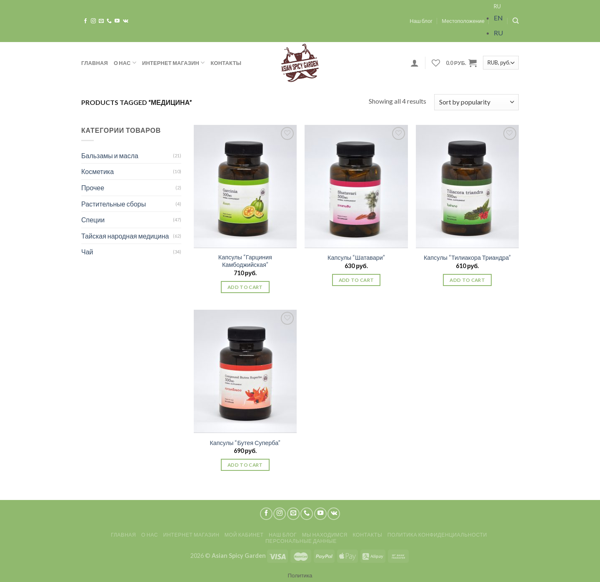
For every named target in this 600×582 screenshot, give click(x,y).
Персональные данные (301, 541)
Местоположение (463, 20)
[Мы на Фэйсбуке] (85, 21)
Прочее (92, 188)
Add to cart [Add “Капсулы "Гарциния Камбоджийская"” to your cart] (245, 287)
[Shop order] (476, 102)
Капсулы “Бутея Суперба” (245, 442)
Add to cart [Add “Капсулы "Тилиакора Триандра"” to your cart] (467, 280)
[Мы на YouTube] (117, 21)
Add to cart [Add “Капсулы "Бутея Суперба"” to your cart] (245, 465)
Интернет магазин (173, 63)
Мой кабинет (244, 535)
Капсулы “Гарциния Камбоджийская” (245, 261)
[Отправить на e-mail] (101, 21)
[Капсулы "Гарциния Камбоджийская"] (245, 186)
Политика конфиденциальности (437, 535)
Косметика (97, 171)
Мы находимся (325, 535)
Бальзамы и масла (109, 155)
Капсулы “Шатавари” (356, 257)
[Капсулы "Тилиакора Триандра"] (467, 186)
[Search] (515, 21)
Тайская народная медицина (125, 236)
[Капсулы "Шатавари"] (356, 186)
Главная (94, 63)
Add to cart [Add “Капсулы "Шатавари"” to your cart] (356, 280)
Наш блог (421, 20)
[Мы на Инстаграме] (93, 21)
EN (498, 18)
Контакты (226, 63)
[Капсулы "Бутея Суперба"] (245, 371)
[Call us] (109, 21)
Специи (93, 220)
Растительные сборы (113, 204)
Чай (87, 252)
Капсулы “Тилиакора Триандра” (467, 257)
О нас (125, 63)
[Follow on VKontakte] (125, 21)
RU (497, 6)
